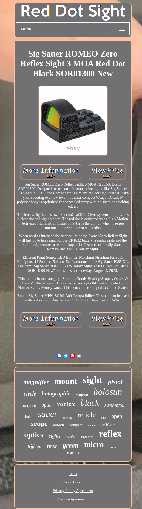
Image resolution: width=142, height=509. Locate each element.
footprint (29, 405)
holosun (107, 392)
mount (65, 380)
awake (70, 437)
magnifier (36, 382)
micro (94, 444)
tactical (67, 417)
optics (33, 434)
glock (91, 425)
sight (93, 380)
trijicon (34, 446)
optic (46, 405)
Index (73, 474)
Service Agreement (73, 499)
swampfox (114, 405)
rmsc (52, 446)
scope (39, 423)
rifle (103, 417)
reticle (86, 415)
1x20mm (87, 437)
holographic (56, 393)
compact (75, 425)
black (90, 403)
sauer (47, 414)
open (117, 416)
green (70, 445)
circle (30, 394)
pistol (115, 381)
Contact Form (72, 482)
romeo (73, 452)
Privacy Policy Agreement (73, 491)
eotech (58, 425)
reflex (110, 434)
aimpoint (82, 395)
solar (113, 447)
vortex (66, 404)
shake (28, 417)
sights (54, 436)
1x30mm (108, 425)
